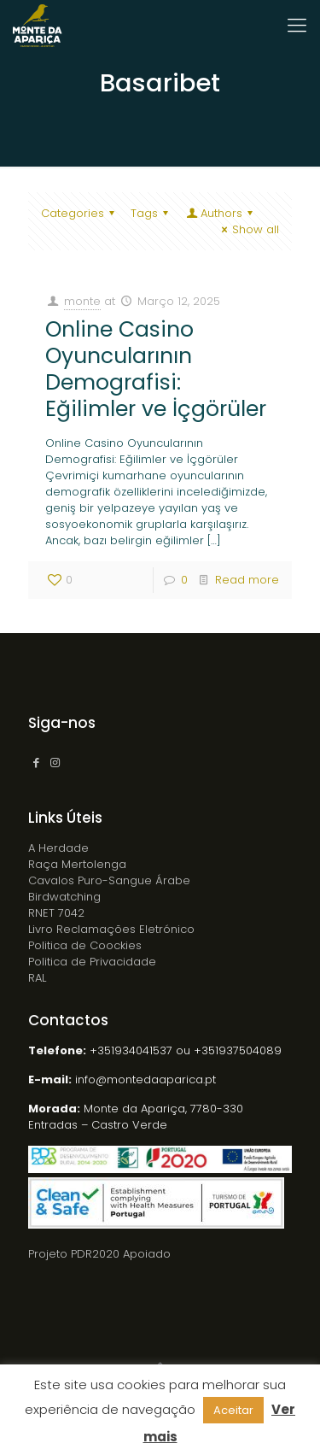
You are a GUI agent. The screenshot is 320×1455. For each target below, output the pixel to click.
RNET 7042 (56, 913)
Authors (220, 213)
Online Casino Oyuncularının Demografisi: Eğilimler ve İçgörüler (155, 369)
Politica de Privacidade (92, 961)
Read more (247, 580)
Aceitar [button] (233, 1410)
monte (82, 301)
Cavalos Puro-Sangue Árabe (109, 880)
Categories (80, 213)
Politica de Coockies (85, 945)
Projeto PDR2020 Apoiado (99, 1254)
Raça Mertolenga (77, 864)
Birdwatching (64, 897)
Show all (248, 229)
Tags (152, 213)
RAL (37, 978)
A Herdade (58, 848)
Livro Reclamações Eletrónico (111, 929)
